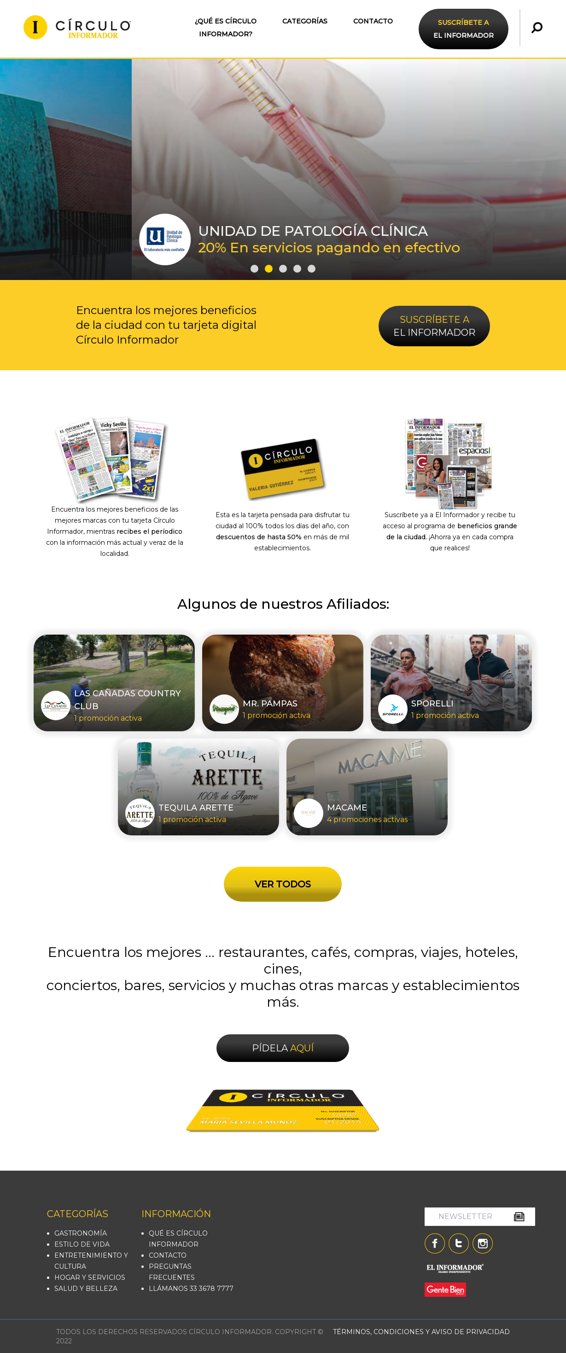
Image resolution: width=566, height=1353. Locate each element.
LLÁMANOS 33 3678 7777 (191, 1288)
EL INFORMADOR (463, 29)
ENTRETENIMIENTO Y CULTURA (91, 1261)
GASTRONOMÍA (80, 1233)
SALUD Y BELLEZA (85, 1288)
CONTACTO (373, 21)
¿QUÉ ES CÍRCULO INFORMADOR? (226, 27)
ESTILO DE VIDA (82, 1244)
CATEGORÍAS (304, 21)
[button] (254, 268)
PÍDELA (283, 1048)
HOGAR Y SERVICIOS (89, 1277)
